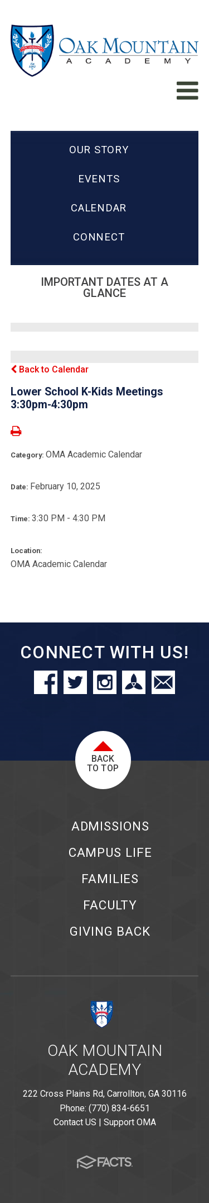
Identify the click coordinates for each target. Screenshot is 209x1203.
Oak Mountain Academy (104, 1060)
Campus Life (110, 852)
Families (110, 878)
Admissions (110, 826)
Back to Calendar (50, 369)
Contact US (75, 1122)
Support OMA (130, 1122)
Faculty (110, 905)
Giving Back (110, 931)
